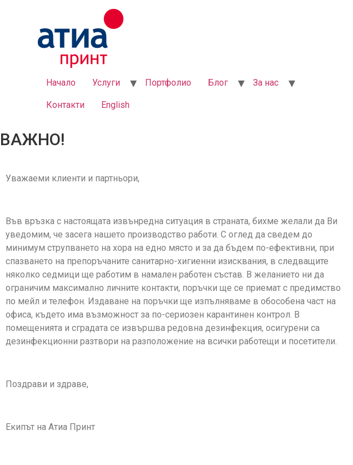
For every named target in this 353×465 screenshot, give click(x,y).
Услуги (106, 82)
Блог (218, 82)
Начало (61, 82)
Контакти (65, 105)
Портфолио (168, 82)
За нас (266, 82)
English (115, 105)
